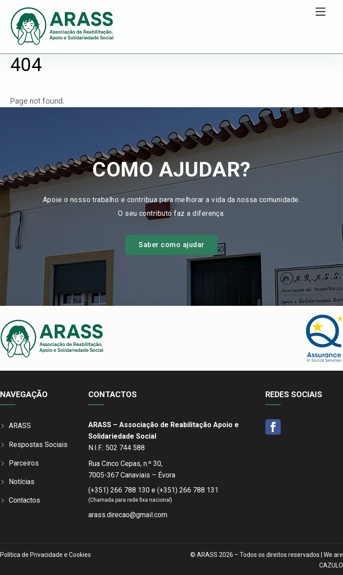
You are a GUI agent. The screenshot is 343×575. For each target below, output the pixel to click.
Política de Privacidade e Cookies (45, 554)
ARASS (20, 425)
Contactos (24, 500)
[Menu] (320, 11)
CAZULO (331, 565)
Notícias (21, 481)
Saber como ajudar (171, 245)
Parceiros (24, 463)
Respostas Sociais (38, 444)
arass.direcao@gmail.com (127, 515)
